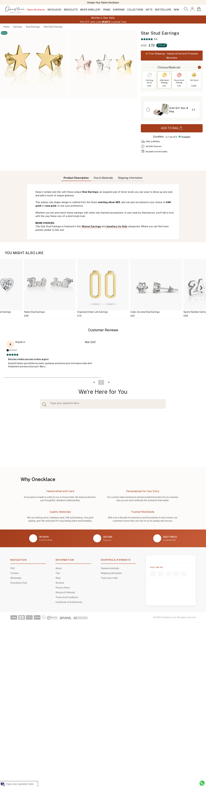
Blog (58, 578)
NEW (176, 9)
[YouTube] (168, 574)
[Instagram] (161, 574)
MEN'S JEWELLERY (90, 9)
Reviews (60, 583)
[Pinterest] (184, 574)
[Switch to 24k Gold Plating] (164, 75)
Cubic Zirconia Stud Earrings (145, 312)
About (59, 568)
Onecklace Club (18, 583)
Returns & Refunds (65, 592)
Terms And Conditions (67, 597)
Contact (14, 573)
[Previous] (5, 288)
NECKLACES (54, 9)
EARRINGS (119, 9)
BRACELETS (71, 9)
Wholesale (15, 578)
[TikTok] (176, 574)
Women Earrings (91, 226)
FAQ (12, 568)
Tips (58, 573)
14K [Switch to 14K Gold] (194, 75)
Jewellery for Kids (117, 226)
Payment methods (110, 568)
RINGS (106, 9)
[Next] (200, 288)
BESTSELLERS (163, 9)
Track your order (109, 578)
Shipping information (111, 573)
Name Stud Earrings (34, 312)
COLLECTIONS (135, 9)
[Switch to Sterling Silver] (149, 75)
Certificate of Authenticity (69, 602)
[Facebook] (153, 574)
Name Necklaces (36, 9)
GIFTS (149, 9)
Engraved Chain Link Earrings (92, 312)
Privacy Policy (63, 587)
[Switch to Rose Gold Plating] (179, 75)
